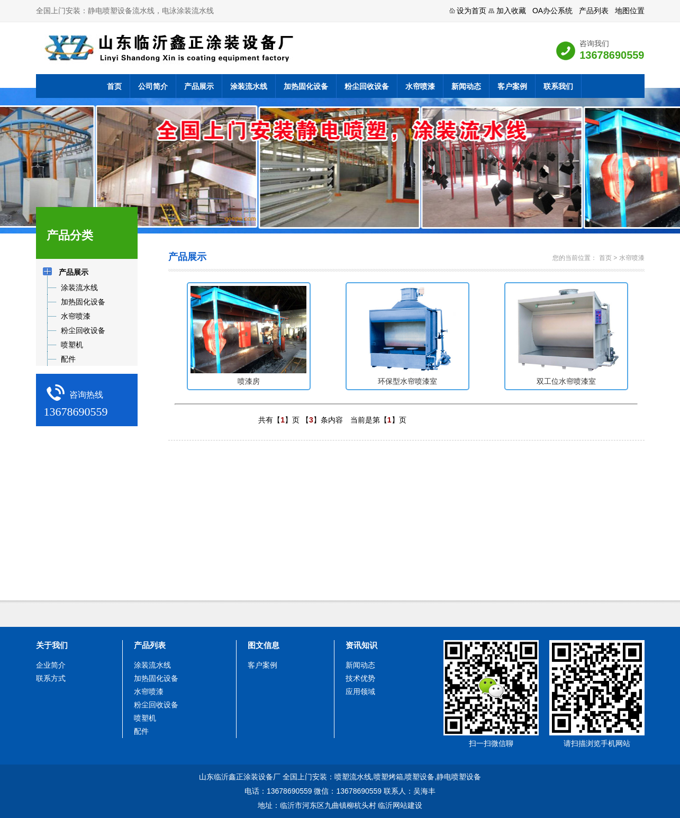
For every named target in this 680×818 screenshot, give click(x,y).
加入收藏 (511, 10)
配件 (141, 731)
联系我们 (558, 86)
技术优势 (360, 678)
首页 (114, 86)
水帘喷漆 (420, 86)
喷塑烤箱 (388, 776)
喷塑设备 (419, 776)
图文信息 (263, 645)
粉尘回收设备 (366, 86)
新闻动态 (466, 86)
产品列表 (594, 10)
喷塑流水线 (352, 776)
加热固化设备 (306, 86)
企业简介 (51, 665)
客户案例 (512, 86)
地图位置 (630, 10)
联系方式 (51, 678)
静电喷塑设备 (459, 776)
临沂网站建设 (400, 805)
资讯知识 (361, 645)
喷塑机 (145, 718)
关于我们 (52, 645)
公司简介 (153, 86)
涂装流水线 (248, 86)
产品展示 (199, 86)
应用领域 (360, 691)
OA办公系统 (552, 10)
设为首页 (471, 10)
